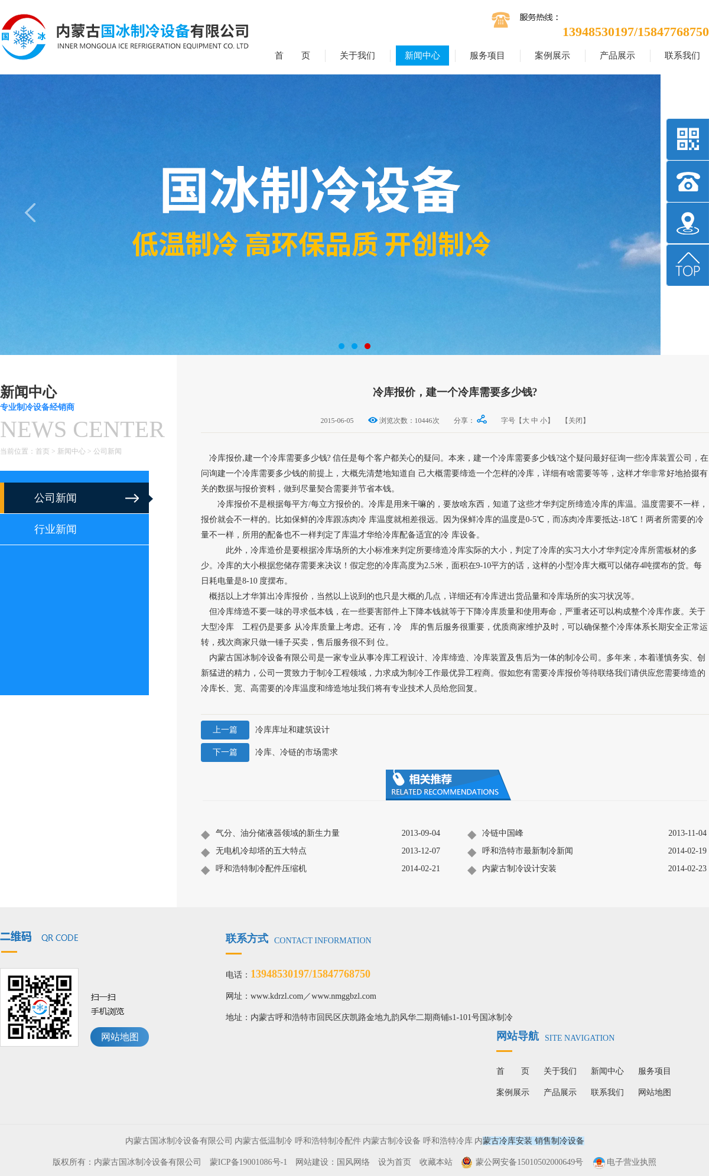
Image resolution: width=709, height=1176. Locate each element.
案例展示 (552, 55)
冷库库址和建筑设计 (265, 730)
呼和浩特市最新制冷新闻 (520, 851)
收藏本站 (436, 1162)
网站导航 (555, 1036)
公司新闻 (107, 451)
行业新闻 (55, 529)
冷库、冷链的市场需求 (269, 752)
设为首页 (394, 1162)
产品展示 (617, 55)
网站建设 (312, 1162)
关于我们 (357, 55)
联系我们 (682, 55)
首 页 (292, 55)
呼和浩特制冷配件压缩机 (254, 869)
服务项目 (487, 55)
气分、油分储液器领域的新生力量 (270, 834)
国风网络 (353, 1162)
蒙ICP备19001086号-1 (248, 1162)
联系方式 (299, 938)
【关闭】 (575, 420)
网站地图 (120, 1037)
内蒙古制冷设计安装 (512, 869)
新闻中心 (422, 55)
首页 (42, 451)
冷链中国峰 (495, 834)
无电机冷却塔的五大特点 (254, 851)
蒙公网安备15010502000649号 (529, 1162)
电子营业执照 (623, 1162)
